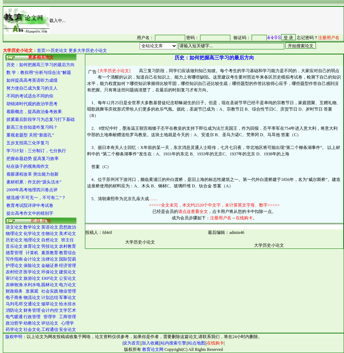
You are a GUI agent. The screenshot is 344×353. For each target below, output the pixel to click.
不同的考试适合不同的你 (29, 95)
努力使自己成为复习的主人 (32, 88)
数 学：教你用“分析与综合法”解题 (38, 72)
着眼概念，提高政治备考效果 (34, 111)
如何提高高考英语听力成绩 (32, 80)
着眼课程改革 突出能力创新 (32, 174)
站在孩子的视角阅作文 (27, 166)
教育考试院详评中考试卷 (29, 205)
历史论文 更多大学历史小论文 (78, 50)
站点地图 (196, 343)
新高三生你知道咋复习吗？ (32, 127)
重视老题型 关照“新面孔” (30, 135)
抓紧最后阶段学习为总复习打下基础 (40, 119)
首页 (41, 50)
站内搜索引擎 (173, 343)
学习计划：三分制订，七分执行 (36, 150)
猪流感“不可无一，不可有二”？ (36, 197)
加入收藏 (150, 343)
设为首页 (131, 343)
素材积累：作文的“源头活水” (33, 182)
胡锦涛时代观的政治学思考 (32, 103)
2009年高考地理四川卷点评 (32, 189)
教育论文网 (152, 349)
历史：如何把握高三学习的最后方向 (40, 64)
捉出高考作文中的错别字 (29, 213)
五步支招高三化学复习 (27, 142)
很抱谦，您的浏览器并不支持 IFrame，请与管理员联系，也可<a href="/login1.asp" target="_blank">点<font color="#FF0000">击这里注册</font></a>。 (228, 37)
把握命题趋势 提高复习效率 (32, 158)
